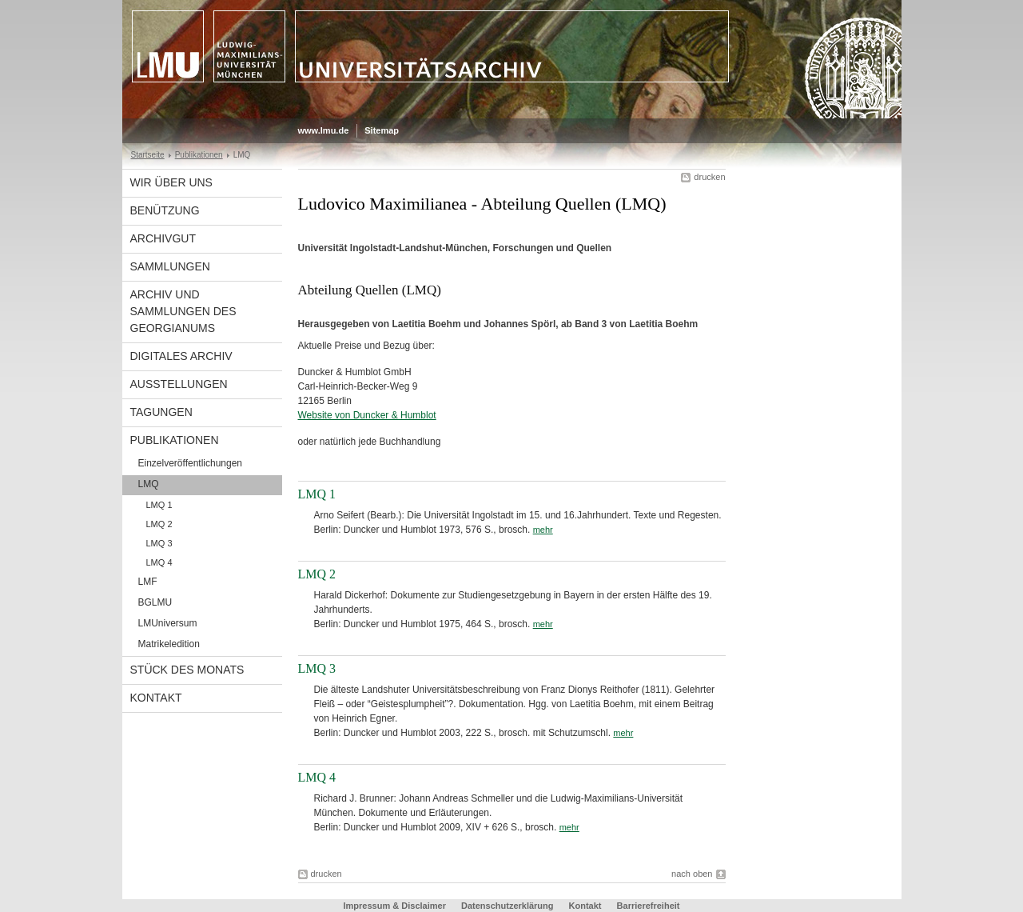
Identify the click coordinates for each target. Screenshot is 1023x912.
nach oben (691, 873)
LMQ (148, 484)
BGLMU (155, 602)
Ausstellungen (179, 384)
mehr (543, 529)
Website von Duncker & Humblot (367, 415)
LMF (147, 581)
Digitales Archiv (181, 356)
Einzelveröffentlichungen (190, 463)
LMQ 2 (159, 524)
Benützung (165, 210)
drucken (709, 177)
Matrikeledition (169, 644)
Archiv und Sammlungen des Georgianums (183, 311)
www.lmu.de (323, 130)
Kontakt (156, 697)
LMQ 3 (159, 543)
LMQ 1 (159, 505)
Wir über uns (171, 182)
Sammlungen (170, 266)
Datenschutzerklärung (507, 905)
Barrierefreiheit (648, 905)
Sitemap (381, 130)
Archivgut (163, 238)
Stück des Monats (187, 669)
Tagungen (161, 412)
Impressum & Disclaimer (395, 905)
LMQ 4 (159, 562)
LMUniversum (167, 623)
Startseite (148, 154)
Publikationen (199, 154)
